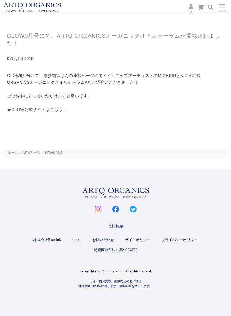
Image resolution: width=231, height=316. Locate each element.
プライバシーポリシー (179, 240)
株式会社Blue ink (47, 240)
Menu (222, 7)
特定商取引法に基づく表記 (115, 250)
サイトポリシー (137, 240)
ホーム (13, 153)
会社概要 (116, 226)
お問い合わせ (103, 240)
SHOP (76, 240)
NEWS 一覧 (31, 153)
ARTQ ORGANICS (42, 7)
